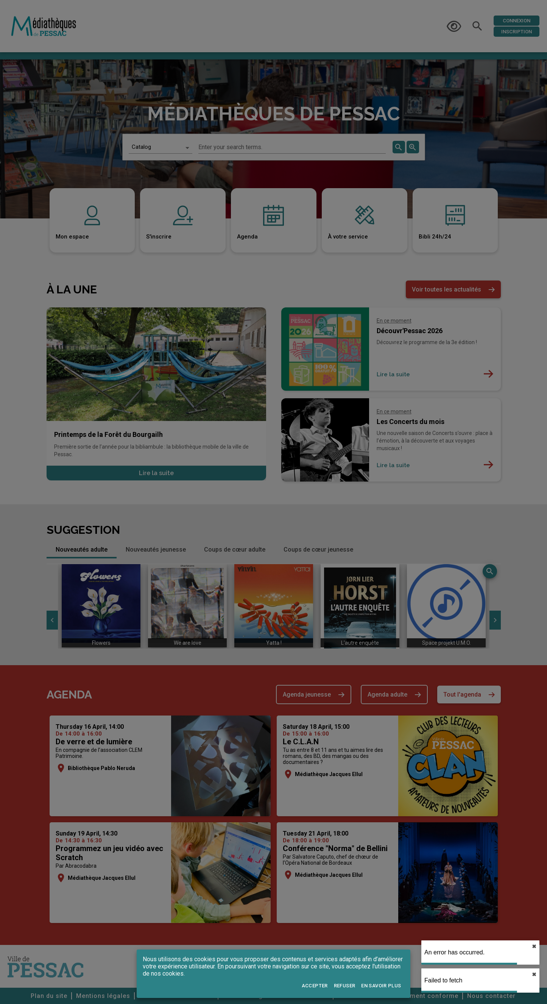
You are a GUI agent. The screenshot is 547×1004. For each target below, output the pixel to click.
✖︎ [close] (534, 946)
